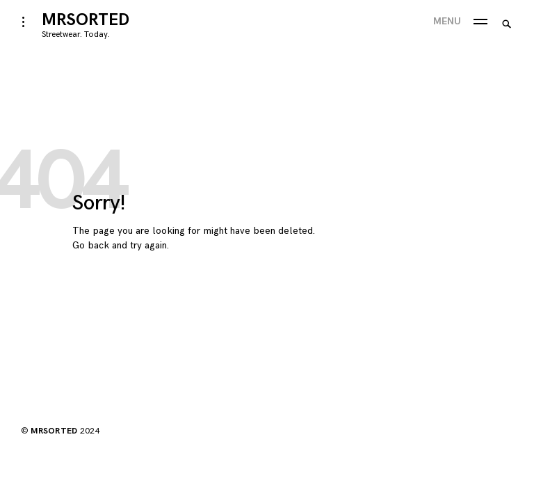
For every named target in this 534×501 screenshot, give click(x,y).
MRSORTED (85, 20)
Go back (90, 245)
